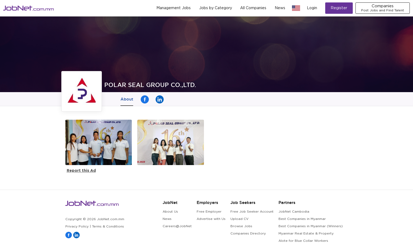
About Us (170, 211)
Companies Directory (248, 233)
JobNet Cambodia (293, 211)
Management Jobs (173, 8)
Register (339, 8)
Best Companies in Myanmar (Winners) (310, 226)
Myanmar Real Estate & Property (306, 233)
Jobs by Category (215, 8)
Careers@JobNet (177, 226)
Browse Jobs (241, 226)
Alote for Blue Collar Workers (303, 240)
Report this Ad (81, 170)
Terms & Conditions (108, 226)
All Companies (253, 8)
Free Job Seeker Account (252, 211)
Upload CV (239, 218)
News (280, 8)
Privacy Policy (77, 226)
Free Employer (209, 211)
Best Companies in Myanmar (302, 218)
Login (312, 8)
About (126, 99)
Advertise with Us (211, 218)
